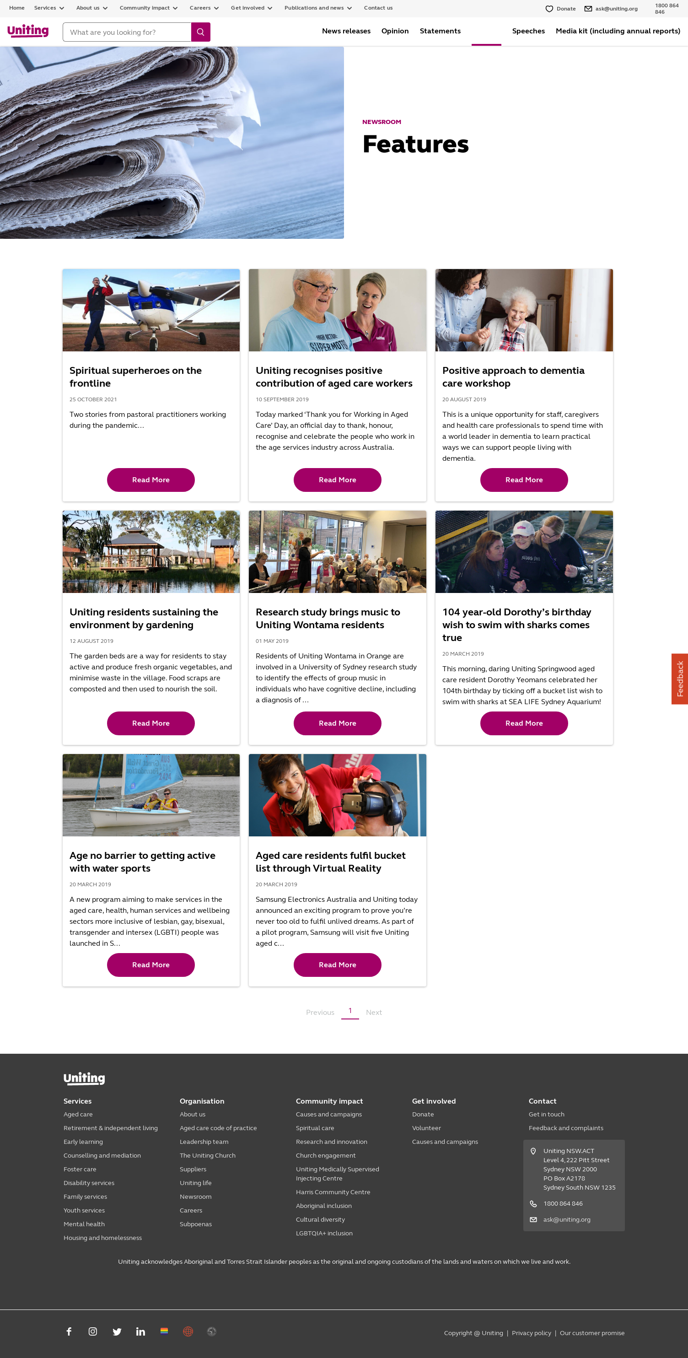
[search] (200, 32)
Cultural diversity (320, 1219)
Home (17, 8)
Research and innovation (331, 1142)
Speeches (528, 31)
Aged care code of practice (218, 1128)
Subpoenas (196, 1224)
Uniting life (196, 1183)
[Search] (127, 32)
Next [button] (374, 1012)
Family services (85, 1197)
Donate (423, 1114)
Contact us (378, 8)
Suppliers (193, 1169)
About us (192, 1114)
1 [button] (350, 1010)
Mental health (84, 1224)
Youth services (84, 1210)
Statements (440, 31)
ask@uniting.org (567, 1219)
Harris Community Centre (333, 1192)
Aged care (78, 1114)
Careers (191, 1210)
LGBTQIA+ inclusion (324, 1233)
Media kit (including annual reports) (618, 31)
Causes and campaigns (329, 1114)
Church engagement (326, 1155)
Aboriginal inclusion (324, 1206)
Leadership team (204, 1142)
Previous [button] (320, 1012)
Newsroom (196, 1197)
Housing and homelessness (103, 1238)
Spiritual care (315, 1128)
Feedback (680, 679)
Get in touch (546, 1114)
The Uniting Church (208, 1155)
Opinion (395, 31)
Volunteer (426, 1128)
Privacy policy (531, 1333)
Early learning (83, 1142)
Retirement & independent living (111, 1128)
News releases (346, 31)
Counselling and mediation (102, 1155)
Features (486, 31)
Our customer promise (592, 1333)
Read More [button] (151, 479)
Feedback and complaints (566, 1128)
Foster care (80, 1169)
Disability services (89, 1183)
